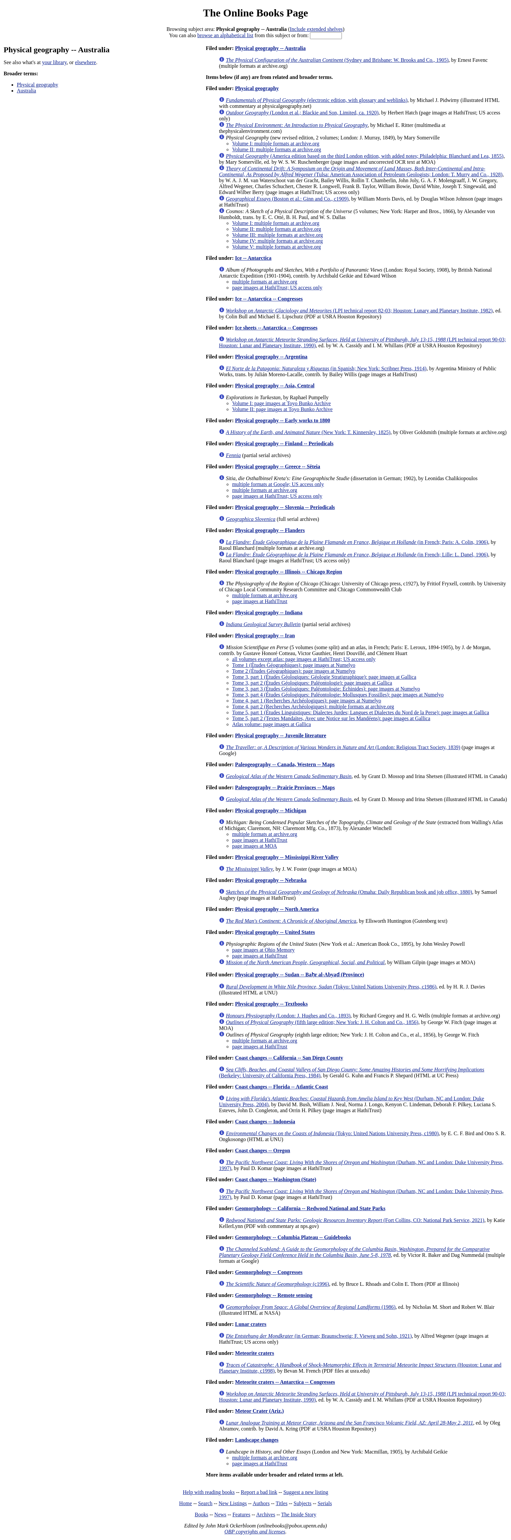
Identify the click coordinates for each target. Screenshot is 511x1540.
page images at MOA (254, 846)
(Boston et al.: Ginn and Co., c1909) (287, 199)
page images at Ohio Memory (263, 950)
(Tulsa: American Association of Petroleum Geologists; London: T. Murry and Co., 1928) (360, 171)
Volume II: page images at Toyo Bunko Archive (282, 409)
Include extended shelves (316, 29)
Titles (282, 1503)
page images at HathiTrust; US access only (277, 287)
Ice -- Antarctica (253, 258)
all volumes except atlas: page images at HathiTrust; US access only (303, 659)
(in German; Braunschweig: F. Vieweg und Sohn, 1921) (319, 1336)
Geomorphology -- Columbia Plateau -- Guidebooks (293, 1237)
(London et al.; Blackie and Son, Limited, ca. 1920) (302, 112)
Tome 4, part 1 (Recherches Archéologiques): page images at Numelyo (306, 700)
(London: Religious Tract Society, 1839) (343, 747)
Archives (265, 1514)
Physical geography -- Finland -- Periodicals (284, 443)
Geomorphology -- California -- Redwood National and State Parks (310, 1208)
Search (205, 1503)
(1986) (311, 1307)
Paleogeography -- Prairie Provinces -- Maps (285, 787)
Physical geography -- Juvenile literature (280, 735)
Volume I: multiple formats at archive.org (275, 143)
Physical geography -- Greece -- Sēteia (277, 466)
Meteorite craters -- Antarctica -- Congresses (285, 1382)
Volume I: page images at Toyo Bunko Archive (281, 403)
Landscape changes (256, 1440)
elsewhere (85, 62)
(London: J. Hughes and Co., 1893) (288, 1015)
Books (201, 1514)
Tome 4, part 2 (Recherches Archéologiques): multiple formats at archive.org (313, 706)
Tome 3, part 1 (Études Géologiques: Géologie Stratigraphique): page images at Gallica (324, 677)
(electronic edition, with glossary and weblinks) (316, 100)
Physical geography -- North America (277, 909)
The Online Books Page (255, 13)
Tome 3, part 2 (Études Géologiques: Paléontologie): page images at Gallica (312, 683)
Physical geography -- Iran (265, 635)
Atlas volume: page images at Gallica (271, 724)
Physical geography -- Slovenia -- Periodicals (285, 507)
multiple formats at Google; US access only (278, 484)
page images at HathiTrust (259, 601)
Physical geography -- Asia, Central (274, 385)
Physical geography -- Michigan (270, 810)
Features (241, 1514)
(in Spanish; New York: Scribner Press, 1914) (326, 368)
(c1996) (277, 1284)
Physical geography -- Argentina (271, 356)
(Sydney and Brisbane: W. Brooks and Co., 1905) (337, 60)
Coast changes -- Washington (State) (275, 1179)
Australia (26, 90)
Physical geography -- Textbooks (271, 1004)
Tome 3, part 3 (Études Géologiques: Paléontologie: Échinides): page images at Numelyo (326, 689)
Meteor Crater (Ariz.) (259, 1411)
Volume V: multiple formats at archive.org (276, 247)
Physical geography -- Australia (270, 48)
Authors (261, 1503)
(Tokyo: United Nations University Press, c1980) (332, 1133)
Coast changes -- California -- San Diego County (289, 1058)
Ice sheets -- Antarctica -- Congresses (276, 327)
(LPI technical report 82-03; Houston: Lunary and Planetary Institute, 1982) (359, 310)
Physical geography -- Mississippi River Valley (287, 857)
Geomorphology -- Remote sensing (273, 1295)
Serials (325, 1503)
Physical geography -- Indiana (268, 612)
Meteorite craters (254, 1353)
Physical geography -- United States (275, 932)
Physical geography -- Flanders (270, 530)
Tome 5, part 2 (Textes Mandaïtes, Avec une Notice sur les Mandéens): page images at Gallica (331, 718)
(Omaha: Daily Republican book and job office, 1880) (349, 892)
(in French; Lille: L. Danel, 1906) (357, 554)
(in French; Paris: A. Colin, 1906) (357, 542)
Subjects (302, 1503)
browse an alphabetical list (225, 35)
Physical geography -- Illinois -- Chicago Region (288, 571)
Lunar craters (250, 1324)
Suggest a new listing (305, 1492)
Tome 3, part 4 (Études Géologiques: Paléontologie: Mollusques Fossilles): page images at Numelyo (338, 694)
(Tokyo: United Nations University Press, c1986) (331, 987)
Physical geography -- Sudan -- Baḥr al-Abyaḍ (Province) (299, 974)
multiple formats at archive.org (264, 281)
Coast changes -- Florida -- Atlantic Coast (281, 1086)
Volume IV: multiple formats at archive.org (277, 241)
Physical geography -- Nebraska (270, 880)
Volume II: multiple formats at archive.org (276, 149)
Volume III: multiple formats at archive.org (277, 235)
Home (185, 1503)
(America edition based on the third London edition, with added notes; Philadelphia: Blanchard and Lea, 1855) (364, 156)
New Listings (232, 1503)
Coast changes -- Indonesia (265, 1121)
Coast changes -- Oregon (262, 1150)
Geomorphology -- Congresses (268, 1272)
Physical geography (37, 84)
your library (54, 62)
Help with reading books (209, 1492)
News (220, 1514)
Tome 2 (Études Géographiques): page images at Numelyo (293, 671)
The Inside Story (299, 1514)
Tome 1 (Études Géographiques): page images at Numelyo (293, 665)
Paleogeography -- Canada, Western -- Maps (285, 764)
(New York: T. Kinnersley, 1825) (308, 432)
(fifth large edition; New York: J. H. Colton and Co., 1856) (322, 1022)
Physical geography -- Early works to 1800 (282, 420)
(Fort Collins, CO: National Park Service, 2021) (355, 1220)
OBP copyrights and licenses (254, 1531)
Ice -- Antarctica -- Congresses (269, 299)
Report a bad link (259, 1492)
